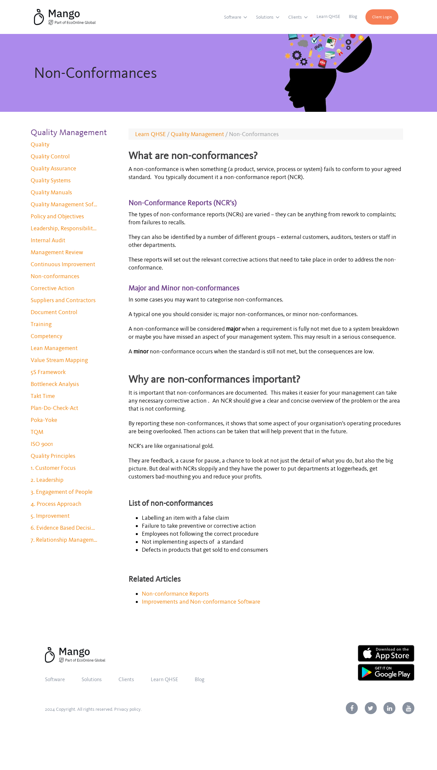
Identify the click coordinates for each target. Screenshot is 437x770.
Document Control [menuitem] (54, 312)
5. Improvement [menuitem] (50, 515)
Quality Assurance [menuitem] (53, 168)
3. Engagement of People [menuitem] (62, 491)
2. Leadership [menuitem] (47, 479)
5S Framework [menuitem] (48, 372)
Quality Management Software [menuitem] (64, 204)
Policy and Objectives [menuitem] (57, 216)
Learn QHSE (150, 134)
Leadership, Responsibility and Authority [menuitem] (64, 228)
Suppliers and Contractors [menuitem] (63, 300)
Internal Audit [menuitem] (48, 240)
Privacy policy (127, 709)
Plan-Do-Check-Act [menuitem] (54, 408)
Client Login (382, 17)
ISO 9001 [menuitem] (42, 444)
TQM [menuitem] (37, 432)
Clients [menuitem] (295, 17)
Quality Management (197, 134)
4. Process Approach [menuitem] (56, 503)
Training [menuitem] (41, 324)
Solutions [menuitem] (265, 17)
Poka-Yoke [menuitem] (44, 420)
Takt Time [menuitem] (43, 396)
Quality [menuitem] (40, 144)
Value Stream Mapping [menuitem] (59, 360)
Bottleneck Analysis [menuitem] (55, 384)
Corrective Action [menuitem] (53, 288)
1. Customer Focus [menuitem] (53, 468)
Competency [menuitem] (46, 336)
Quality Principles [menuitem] (53, 456)
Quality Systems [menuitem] (51, 180)
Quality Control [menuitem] (50, 156)
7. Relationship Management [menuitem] (64, 539)
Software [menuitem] (232, 17)
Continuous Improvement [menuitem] (63, 264)
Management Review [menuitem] (57, 252)
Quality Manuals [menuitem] (51, 192)
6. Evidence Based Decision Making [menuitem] (64, 527)
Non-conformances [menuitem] (55, 276)
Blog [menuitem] (353, 16)
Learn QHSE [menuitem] (328, 16)
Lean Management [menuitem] (54, 348)
